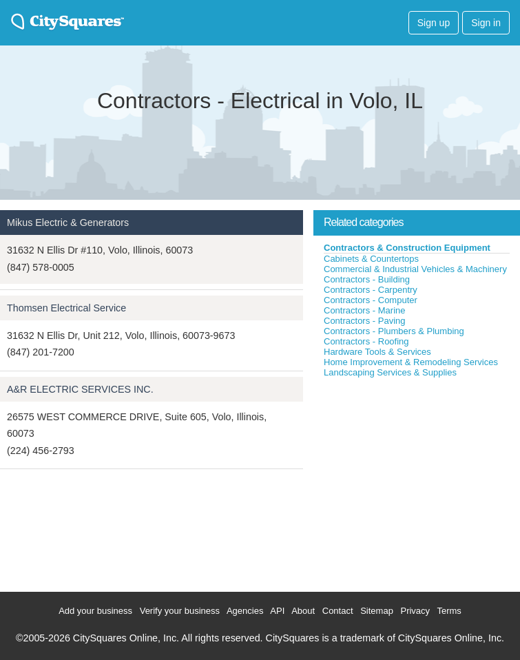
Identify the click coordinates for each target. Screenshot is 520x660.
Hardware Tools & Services (377, 352)
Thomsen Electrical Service (66, 307)
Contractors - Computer (370, 300)
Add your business (95, 611)
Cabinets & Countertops (371, 259)
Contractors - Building (367, 279)
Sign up (433, 22)
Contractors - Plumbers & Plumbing (394, 331)
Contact (337, 611)
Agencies (245, 611)
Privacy (415, 611)
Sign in (486, 22)
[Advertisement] (416, 481)
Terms (449, 611)
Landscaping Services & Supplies (390, 372)
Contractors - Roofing (366, 341)
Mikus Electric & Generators (68, 222)
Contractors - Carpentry (370, 290)
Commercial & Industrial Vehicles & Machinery (415, 269)
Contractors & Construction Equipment (407, 248)
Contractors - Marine (364, 310)
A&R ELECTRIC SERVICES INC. (80, 389)
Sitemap (376, 611)
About (303, 611)
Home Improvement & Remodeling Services (411, 362)
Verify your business (180, 611)
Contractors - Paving (365, 321)
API (277, 611)
